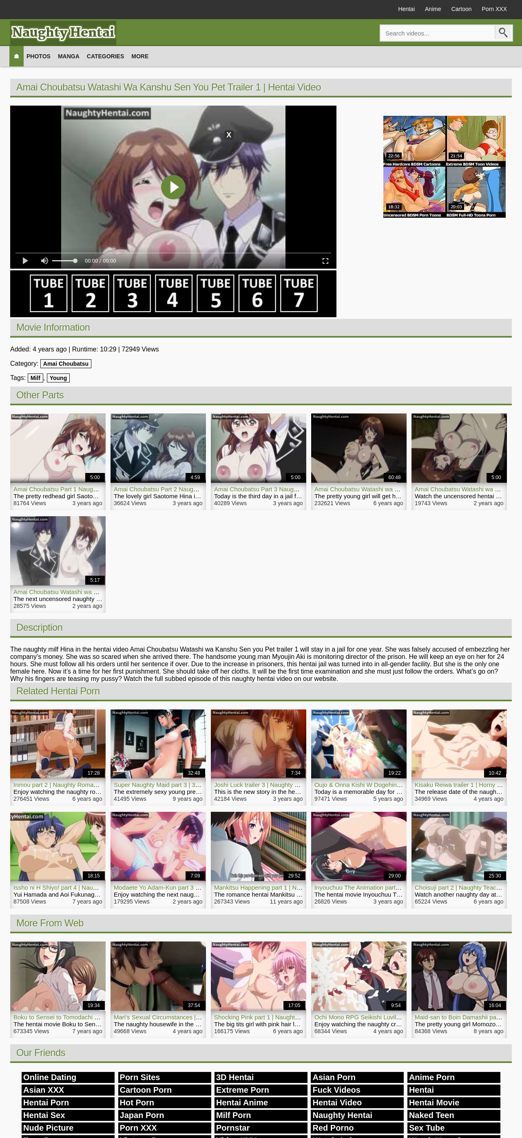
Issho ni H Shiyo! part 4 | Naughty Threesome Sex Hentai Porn (98, 887)
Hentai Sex (44, 1115)
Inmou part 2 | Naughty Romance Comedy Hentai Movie (89, 784)
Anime (433, 9)
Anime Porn (432, 1077)
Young (58, 378)
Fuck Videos (336, 1089)
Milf (35, 378)
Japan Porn (142, 1115)
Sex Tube (427, 1127)
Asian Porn (334, 1077)
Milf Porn (233, 1115)
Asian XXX (43, 1089)
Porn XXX (494, 9)
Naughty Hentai (342, 1115)
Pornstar (233, 1127)
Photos (39, 56)
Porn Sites (140, 1077)
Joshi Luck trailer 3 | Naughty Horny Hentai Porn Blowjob (291, 784)
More (139, 56)
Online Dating (49, 1077)
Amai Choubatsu (65, 363)
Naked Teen (431, 1115)
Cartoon (461, 9)
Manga (69, 56)
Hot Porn (137, 1102)
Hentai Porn (46, 1102)
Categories (105, 56)
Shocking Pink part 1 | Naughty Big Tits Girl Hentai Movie (291, 1017)
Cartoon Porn (146, 1089)
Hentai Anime (242, 1102)
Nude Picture (48, 1127)
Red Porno (333, 1127)
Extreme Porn (242, 1089)
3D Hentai (235, 1077)
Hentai (406, 9)
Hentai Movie (434, 1102)
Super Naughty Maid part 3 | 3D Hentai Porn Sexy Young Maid (198, 784)
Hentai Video (337, 1102)
